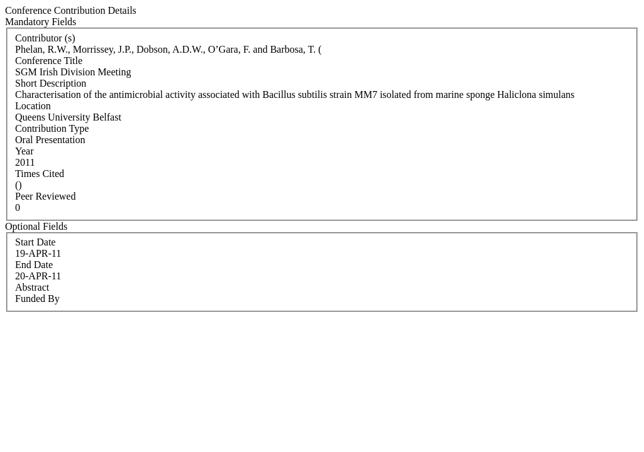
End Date (34, 264)
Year (24, 151)
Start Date (35, 242)
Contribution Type (52, 128)
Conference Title (48, 60)
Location (33, 105)
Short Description (50, 83)
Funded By (37, 298)
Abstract (32, 287)
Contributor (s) (45, 38)
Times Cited (39, 173)
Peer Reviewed (45, 196)
